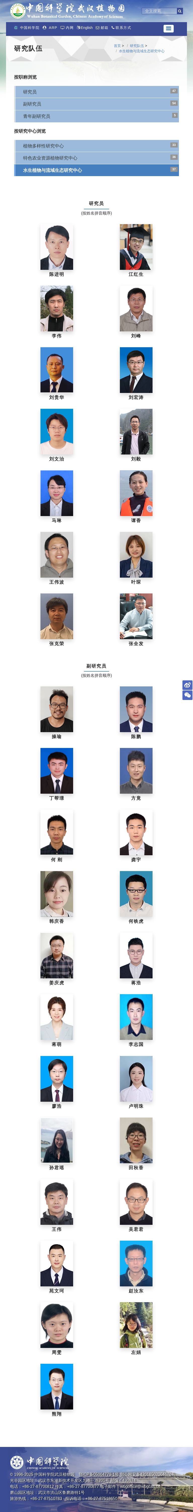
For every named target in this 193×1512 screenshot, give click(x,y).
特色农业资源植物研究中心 (50, 158)
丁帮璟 (56, 798)
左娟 (136, 1352)
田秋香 (136, 1167)
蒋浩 (136, 982)
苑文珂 (56, 1290)
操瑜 (57, 736)
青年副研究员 (36, 116)
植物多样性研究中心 (43, 145)
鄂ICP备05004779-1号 (99, 1474)
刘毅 (136, 459)
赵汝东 (136, 1290)
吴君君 (136, 1229)
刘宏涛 (136, 397)
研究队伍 (137, 46)
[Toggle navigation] (168, 29)
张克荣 (56, 643)
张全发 (136, 643)
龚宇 (136, 859)
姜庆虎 (56, 982)
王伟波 (56, 582)
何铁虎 (136, 921)
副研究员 (32, 104)
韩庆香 (56, 921)
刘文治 (56, 459)
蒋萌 (57, 1044)
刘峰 (136, 335)
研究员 (30, 91)
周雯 (57, 1352)
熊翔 (57, 1414)
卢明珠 (136, 1106)
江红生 (136, 274)
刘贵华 (56, 397)
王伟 (57, 1229)
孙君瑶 (56, 1167)
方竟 (136, 798)
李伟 (57, 335)
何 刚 (57, 859)
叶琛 (136, 582)
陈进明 (56, 274)
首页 (117, 46)
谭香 (136, 520)
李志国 (136, 1044)
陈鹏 (136, 736)
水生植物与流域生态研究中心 (142, 51)
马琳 (57, 520)
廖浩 (57, 1106)
